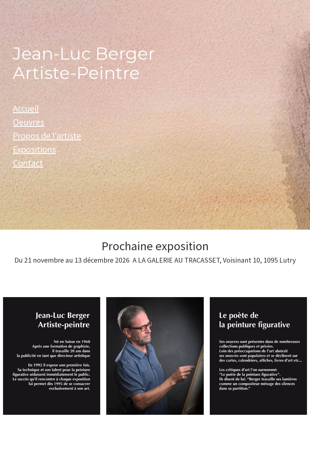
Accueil (26, 108)
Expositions (34, 149)
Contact (28, 163)
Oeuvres (28, 122)
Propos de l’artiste (47, 135)
